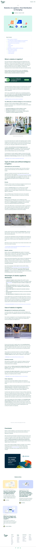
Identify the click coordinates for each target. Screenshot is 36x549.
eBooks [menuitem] (24, 539)
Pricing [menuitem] (18, 540)
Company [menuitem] (12, 536)
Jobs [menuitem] (12, 537)
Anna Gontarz (23, 502)
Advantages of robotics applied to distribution (15, 48)
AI (13, 489)
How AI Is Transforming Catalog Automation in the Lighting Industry (9, 492)
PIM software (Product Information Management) (20, 267)
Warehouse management (12, 50)
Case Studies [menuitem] (24, 538)
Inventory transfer (11, 51)
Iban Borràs (16, 12)
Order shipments (11, 53)
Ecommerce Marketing (6, 489)
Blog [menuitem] (11, 538)
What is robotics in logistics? (12, 39)
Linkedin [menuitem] (30, 537)
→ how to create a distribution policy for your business (16, 376)
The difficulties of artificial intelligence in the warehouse (18, 40)
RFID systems (10, 45)
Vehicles (9, 46)
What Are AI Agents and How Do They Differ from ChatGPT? (9, 518)
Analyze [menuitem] (18, 539)
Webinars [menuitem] (24, 537)
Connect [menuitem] (18, 538)
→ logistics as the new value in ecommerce (14, 99)
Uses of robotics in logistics (12, 49)
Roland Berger (9, 282)
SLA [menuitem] (11, 544)
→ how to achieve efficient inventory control (14, 356)
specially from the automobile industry (24, 174)
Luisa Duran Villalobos (8, 526)
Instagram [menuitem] (30, 538)
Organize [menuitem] (18, 537)
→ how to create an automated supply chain (14, 158)
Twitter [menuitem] (30, 536)
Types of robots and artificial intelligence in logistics (16, 41)
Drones (9, 44)
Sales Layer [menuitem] (18, 535)
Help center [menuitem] (24, 536)
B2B (18, 5)
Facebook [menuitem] (30, 539)
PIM (10, 489)
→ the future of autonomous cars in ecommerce (18, 304)
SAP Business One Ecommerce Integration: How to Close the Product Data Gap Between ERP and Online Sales (25, 493)
